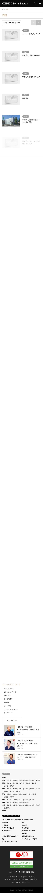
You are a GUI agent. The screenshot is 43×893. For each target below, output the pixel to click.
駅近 (23, 822)
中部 (3, 789)
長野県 (20, 789)
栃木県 (6, 786)
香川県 (15, 802)
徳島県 (9, 802)
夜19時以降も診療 (27, 820)
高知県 (26, 802)
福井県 (6, 791)
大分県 (15, 805)
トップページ (8, 713)
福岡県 (26, 805)
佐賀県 (32, 805)
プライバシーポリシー (11, 709)
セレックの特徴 (23, 879)
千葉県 (28, 783)
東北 (3, 780)
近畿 (3, 794)
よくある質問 (8, 699)
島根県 (32, 800)
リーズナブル (26, 828)
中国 (3, 800)
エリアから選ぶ (9, 688)
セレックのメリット (10, 692)
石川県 (38, 789)
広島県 (15, 800)
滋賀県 (6, 797)
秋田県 (9, 780)
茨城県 (34, 783)
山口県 (20, 800)
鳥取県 (26, 800)
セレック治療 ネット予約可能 (11, 820)
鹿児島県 (7, 808)
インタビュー (12, 720)
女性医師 (5, 825)
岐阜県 (18, 791)
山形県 (26, 780)
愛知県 (9, 789)
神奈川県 (15, 783)
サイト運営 (7, 706)
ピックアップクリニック (9, 842)
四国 (3, 802)
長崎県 (9, 805)
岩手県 (32, 780)
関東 (3, 783)
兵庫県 (12, 797)
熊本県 (38, 805)
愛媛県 (20, 802)
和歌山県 (27, 794)
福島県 (38, 780)
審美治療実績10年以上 (28, 836)
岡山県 (9, 800)
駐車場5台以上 (6, 831)
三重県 (34, 794)
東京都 (9, 783)
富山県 (26, 789)
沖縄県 (4, 810)
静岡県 (32, 789)
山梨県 (12, 791)
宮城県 (20, 780)
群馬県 (12, 786)
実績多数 (24, 825)
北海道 (4, 778)
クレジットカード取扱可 (29, 839)
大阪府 (15, 794)
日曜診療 (5, 822)
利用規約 (6, 702)
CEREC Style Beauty (21, 871)
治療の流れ (7, 695)
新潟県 (15, 789)
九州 (3, 805)
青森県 (15, 780)
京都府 (9, 794)
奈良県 (20, 794)
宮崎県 (20, 805)
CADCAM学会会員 (8, 828)
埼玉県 (22, 783)
